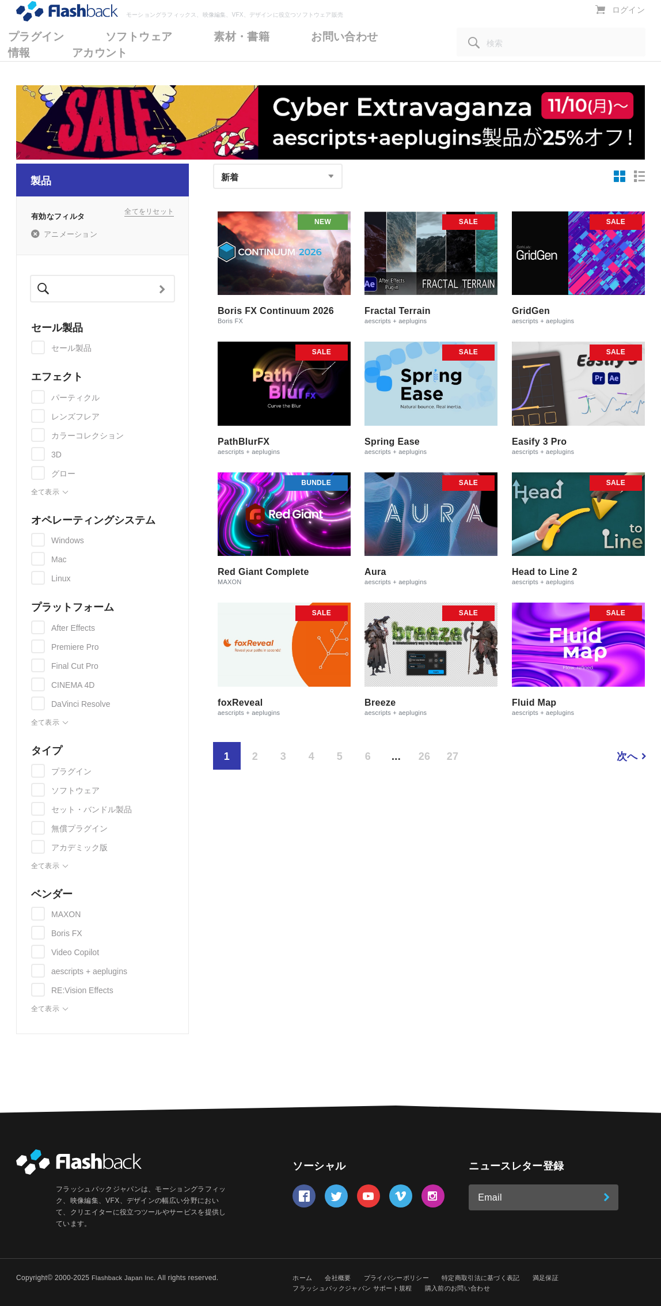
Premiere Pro (74, 647)
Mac (58, 559)
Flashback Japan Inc (125, 1278)
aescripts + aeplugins (89, 971)
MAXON (66, 914)
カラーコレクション (87, 435)
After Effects (73, 628)
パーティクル (75, 397)
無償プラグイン (79, 828)
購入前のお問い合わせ (470, 1288)
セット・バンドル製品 (91, 809)
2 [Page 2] (255, 756)
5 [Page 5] (340, 756)
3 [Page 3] (283, 756)
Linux (60, 578)
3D (56, 455)
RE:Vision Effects (82, 990)
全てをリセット (149, 215)
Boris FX (66, 933)
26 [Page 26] (425, 756)
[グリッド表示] (619, 176)
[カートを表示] (602, 25)
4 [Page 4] (311, 756)
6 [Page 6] (368, 756)
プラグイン (71, 771)
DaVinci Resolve (80, 704)
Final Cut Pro (74, 666)
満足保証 (563, 1278)
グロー (63, 474)
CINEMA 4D (72, 685)
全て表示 (50, 492)
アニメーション (70, 234)
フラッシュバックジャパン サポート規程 (357, 1288)
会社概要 (340, 1278)
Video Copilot (75, 952)
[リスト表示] (639, 176)
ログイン (629, 25)
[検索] (551, 57)
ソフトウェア (75, 790)
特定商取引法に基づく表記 (494, 1278)
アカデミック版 (79, 847)
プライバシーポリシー (403, 1278)
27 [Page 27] (453, 756)
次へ (627, 756)
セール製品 (71, 348)
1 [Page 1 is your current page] (227, 756)
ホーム (303, 1278)
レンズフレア (75, 416)
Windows (67, 540)
